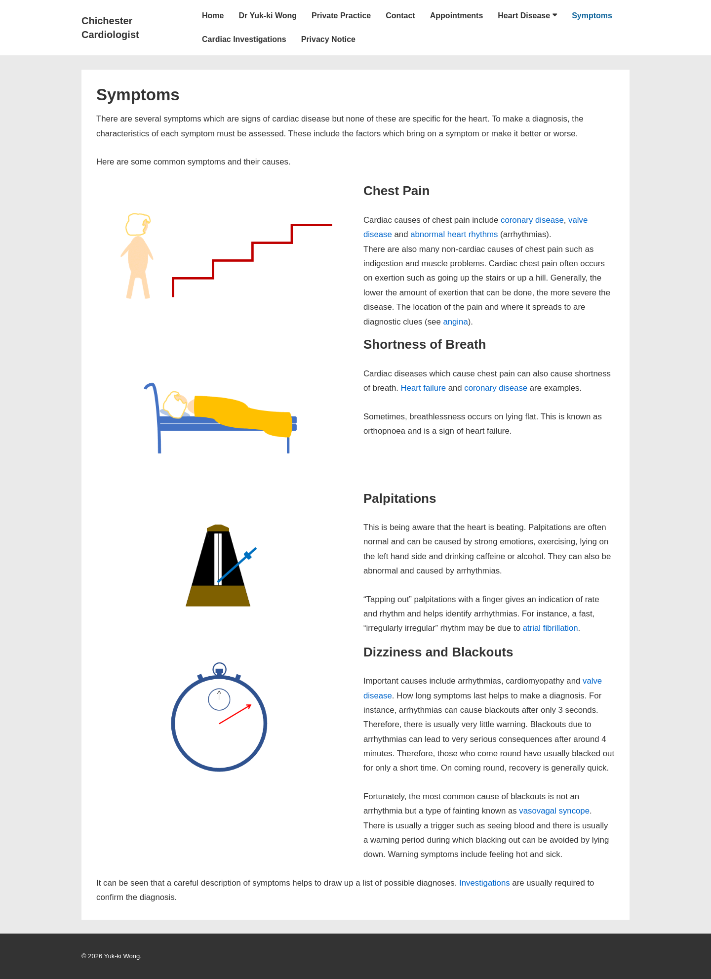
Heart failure (423, 388)
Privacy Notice (328, 39)
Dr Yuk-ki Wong (267, 15)
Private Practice (341, 15)
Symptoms (592, 15)
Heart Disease (524, 15)
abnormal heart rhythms (454, 234)
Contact (400, 15)
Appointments (456, 15)
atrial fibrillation (550, 628)
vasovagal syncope (554, 811)
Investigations (484, 883)
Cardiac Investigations (244, 39)
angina (455, 321)
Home (213, 15)
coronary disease (532, 220)
